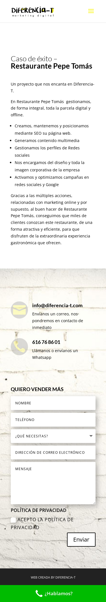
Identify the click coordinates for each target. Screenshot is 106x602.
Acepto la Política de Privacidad (42, 523)
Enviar (81, 539)
